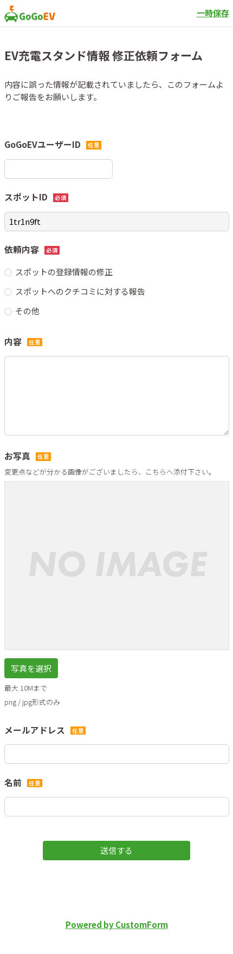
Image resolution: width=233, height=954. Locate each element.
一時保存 (213, 12)
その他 (27, 310)
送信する (116, 850)
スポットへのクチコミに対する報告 (80, 291)
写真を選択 (31, 668)
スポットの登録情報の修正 (64, 271)
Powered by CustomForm (117, 924)
